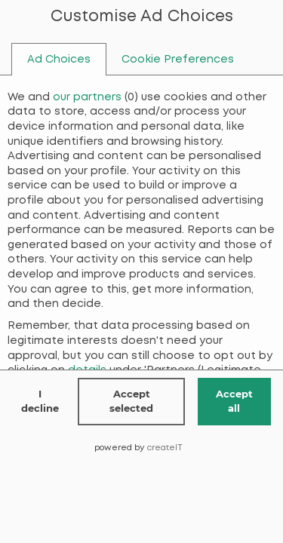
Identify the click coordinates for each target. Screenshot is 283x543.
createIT (165, 448)
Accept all (234, 401)
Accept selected (131, 401)
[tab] (58, 59)
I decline (40, 401)
